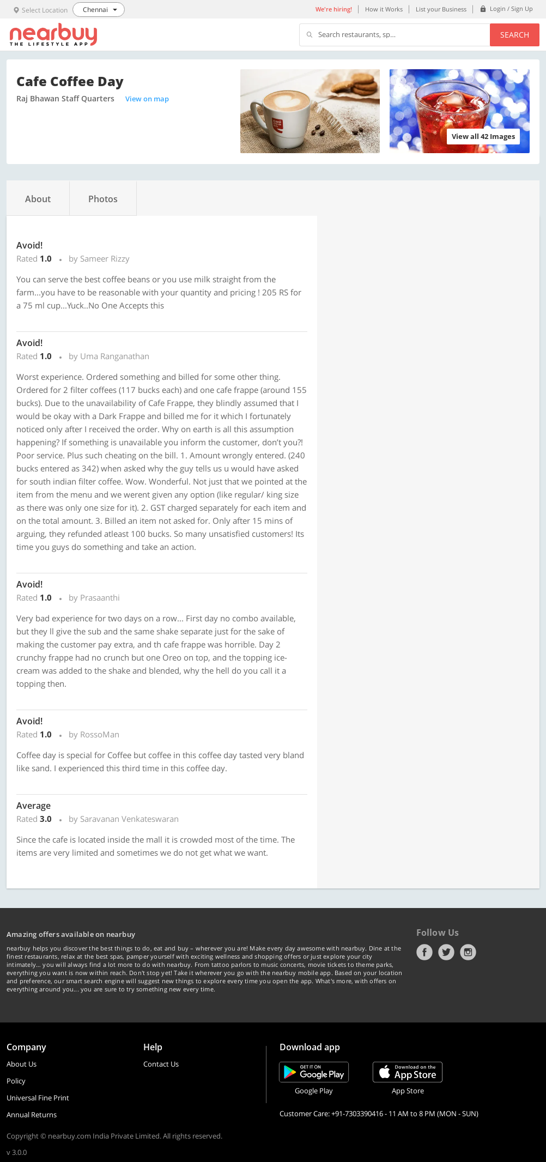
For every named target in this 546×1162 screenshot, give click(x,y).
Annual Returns (32, 1114)
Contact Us (161, 1064)
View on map (147, 99)
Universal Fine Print (38, 1098)
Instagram (468, 952)
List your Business (441, 9)
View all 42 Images (483, 136)
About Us (22, 1064)
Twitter (446, 952)
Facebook (424, 952)
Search (514, 34)
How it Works (384, 9)
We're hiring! (334, 9)
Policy (16, 1081)
